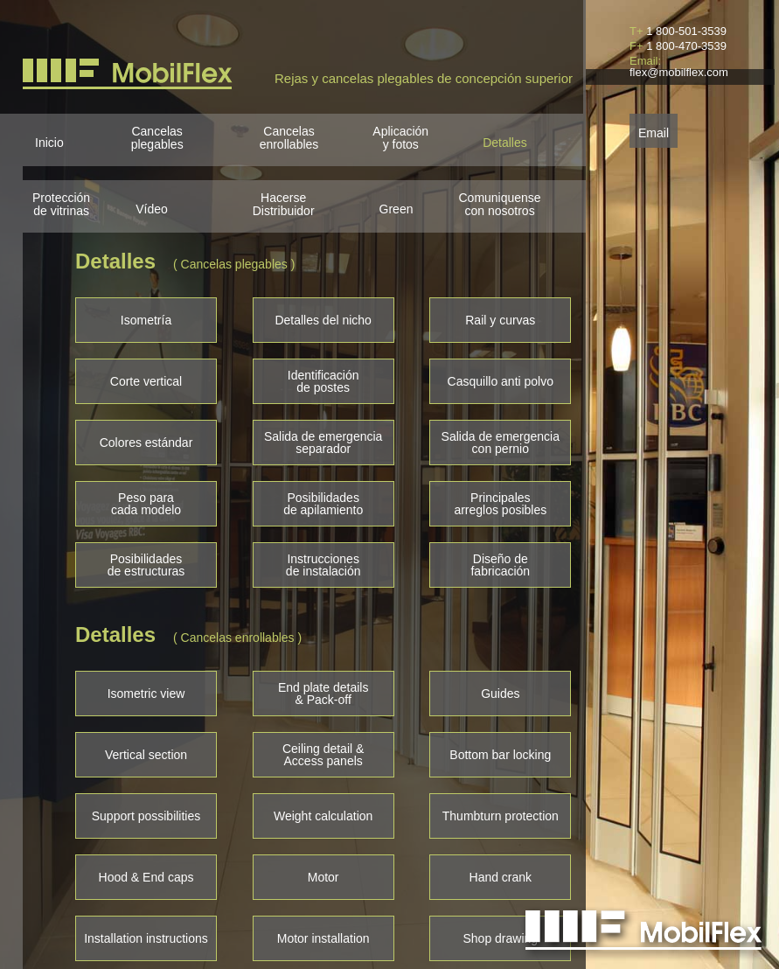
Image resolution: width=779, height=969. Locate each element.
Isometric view (146, 694)
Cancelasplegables (157, 138)
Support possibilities (146, 816)
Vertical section (146, 755)
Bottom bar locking (500, 755)
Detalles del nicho (323, 320)
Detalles (505, 143)
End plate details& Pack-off (323, 693)
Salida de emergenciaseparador (323, 442)
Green (396, 209)
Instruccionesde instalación (323, 565)
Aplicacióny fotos (400, 138)
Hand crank (500, 877)
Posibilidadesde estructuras (146, 565)
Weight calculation (323, 816)
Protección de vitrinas (61, 205)
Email (653, 131)
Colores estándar (146, 443)
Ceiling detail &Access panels (323, 755)
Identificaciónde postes (323, 381)
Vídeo (152, 209)
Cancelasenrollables (289, 138)
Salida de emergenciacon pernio (501, 442)
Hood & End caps (146, 877)
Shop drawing (501, 938)
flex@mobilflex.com (678, 72)
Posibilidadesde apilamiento (323, 504)
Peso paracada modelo (146, 504)
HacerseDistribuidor (284, 205)
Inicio (49, 143)
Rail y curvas (500, 320)
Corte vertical (146, 381)
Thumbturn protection (500, 816)
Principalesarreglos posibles (500, 504)
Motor (323, 877)
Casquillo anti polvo (500, 381)
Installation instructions (146, 938)
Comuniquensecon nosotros (499, 205)
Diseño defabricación (500, 565)
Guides (500, 694)
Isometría (146, 320)
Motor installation (323, 938)
